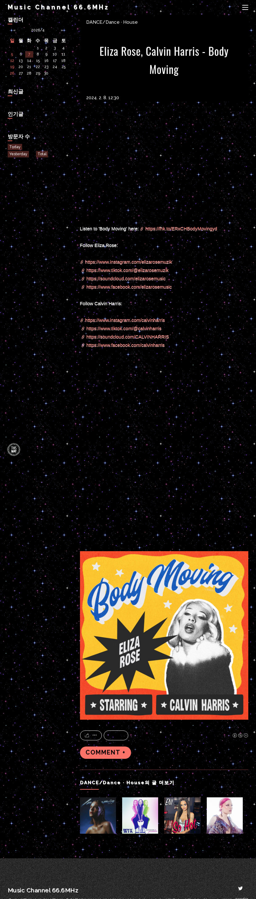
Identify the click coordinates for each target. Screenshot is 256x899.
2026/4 (38, 30)
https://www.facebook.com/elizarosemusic (129, 286)
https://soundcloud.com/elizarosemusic (126, 278)
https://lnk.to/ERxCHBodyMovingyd (181, 228)
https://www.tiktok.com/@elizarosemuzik (127, 270)
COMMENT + (106, 752)
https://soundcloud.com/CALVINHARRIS (127, 336)
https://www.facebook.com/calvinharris (125, 345)
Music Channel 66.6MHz (58, 7)
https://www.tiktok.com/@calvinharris (124, 328)
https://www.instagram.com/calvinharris (125, 320)
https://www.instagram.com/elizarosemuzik (128, 261)
